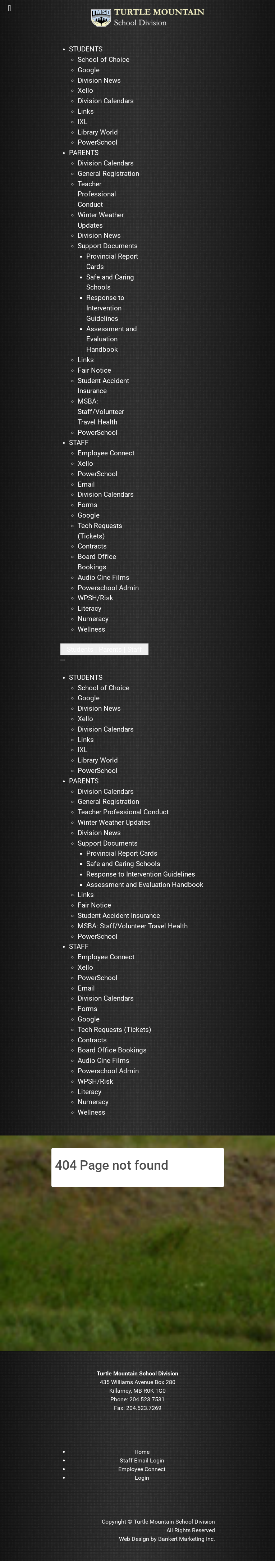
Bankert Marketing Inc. (186, 1538)
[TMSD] (153, 18)
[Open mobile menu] (104, 649)
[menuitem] (85, 49)
